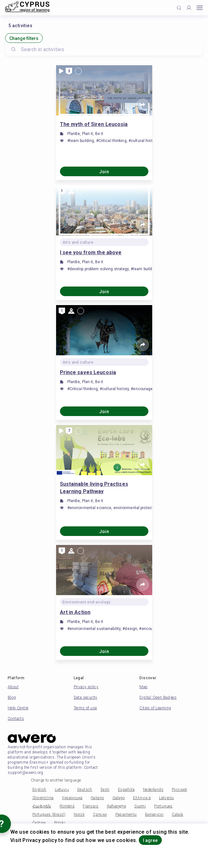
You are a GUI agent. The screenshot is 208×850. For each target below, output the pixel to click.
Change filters (23, 38)
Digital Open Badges (158, 697)
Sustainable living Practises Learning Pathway (94, 487)
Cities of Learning (155, 708)
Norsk (79, 814)
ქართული (116, 806)
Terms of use (85, 708)
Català (177, 814)
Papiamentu (126, 814)
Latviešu (166, 798)
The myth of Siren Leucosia (94, 124)
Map (143, 687)
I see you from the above (91, 252)
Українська (72, 798)
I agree (150, 840)
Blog (12, 697)
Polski (59, 823)
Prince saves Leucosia (88, 372)
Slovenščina (43, 798)
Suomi (140, 806)
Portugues (163, 806)
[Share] (142, 104)
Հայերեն (41, 806)
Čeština (39, 823)
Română (67, 806)
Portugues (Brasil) (48, 814)
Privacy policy (86, 687)
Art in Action (75, 612)
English (39, 789)
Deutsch (84, 789)
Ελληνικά (142, 798)
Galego (118, 798)
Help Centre (18, 708)
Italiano (97, 798)
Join (104, 171)
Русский (179, 789)
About (13, 687)
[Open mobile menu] (199, 8)
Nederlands (153, 789)
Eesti (105, 789)
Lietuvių (62, 789)
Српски (100, 814)
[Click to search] (179, 8)
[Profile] (189, 8)
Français (90, 806)
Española (126, 789)
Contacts (16, 718)
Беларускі (154, 814)
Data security (85, 697)
